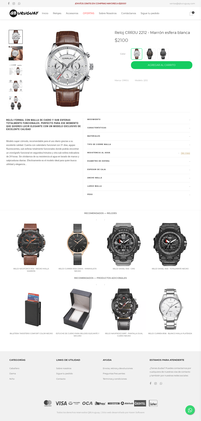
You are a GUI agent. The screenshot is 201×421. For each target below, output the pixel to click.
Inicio (45, 13)
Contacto (60, 379)
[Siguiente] (104, 220)
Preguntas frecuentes (114, 373)
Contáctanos (128, 13)
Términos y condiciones (115, 379)
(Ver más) (185, 153)
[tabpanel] (66, 69)
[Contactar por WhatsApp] (190, 410)
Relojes (57, 13)
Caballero (14, 368)
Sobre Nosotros (108, 13)
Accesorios (72, 13)
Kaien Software (136, 412)
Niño (11, 379)
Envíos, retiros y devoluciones (118, 368)
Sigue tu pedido (150, 13)
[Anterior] (96, 220)
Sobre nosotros (63, 368)
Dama (12, 373)
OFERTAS (88, 13)
